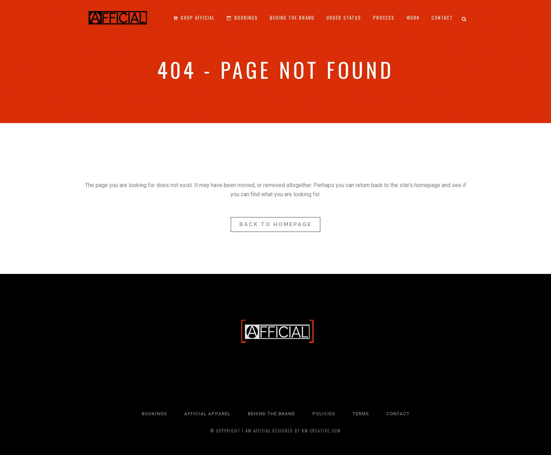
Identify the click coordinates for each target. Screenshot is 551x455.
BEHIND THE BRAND (271, 413)
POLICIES (323, 413)
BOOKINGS (154, 413)
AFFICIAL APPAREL (207, 413)
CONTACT (398, 413)
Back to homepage (275, 224)
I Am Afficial (256, 431)
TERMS (360, 413)
